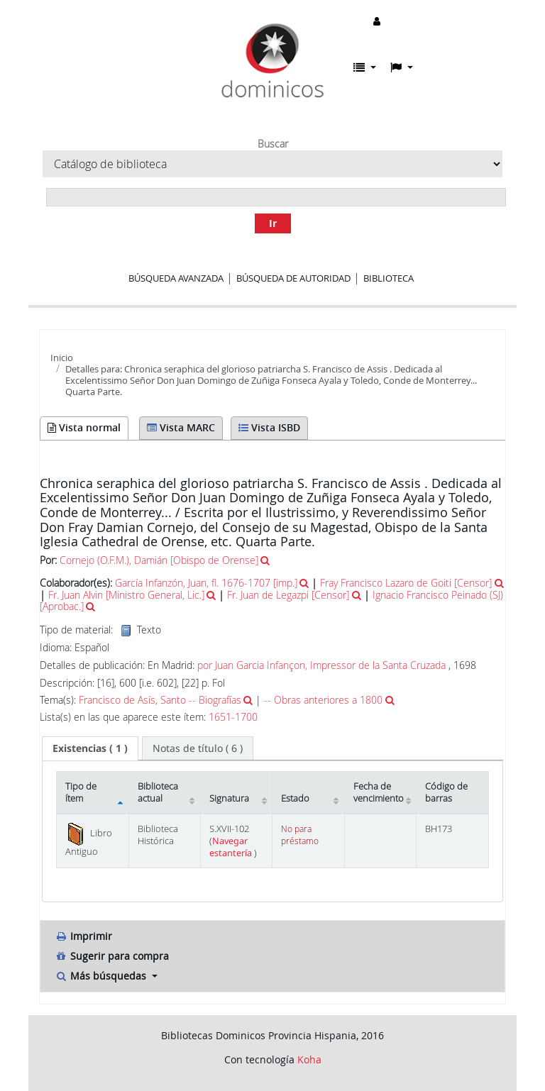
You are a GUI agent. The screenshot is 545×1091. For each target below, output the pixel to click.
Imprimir (83, 936)
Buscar (273, 144)
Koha (309, 1059)
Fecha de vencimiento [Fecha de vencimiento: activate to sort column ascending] (378, 792)
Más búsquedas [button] (102, 975)
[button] (364, 67)
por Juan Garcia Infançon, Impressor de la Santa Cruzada (321, 665)
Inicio (61, 357)
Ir (273, 223)
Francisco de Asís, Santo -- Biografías (160, 700)
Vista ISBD (269, 427)
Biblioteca (388, 278)
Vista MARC (181, 427)
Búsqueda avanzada (176, 278)
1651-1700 (233, 717)
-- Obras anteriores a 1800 (323, 700)
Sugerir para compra (112, 956)
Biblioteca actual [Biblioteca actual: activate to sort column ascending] (158, 792)
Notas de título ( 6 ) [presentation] (198, 748)
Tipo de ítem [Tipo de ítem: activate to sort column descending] (81, 792)
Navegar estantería (231, 847)
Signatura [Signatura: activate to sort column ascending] (229, 798)
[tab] (90, 748)
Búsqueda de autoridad (293, 278)
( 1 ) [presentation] (90, 748)
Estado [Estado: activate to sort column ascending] (295, 798)
